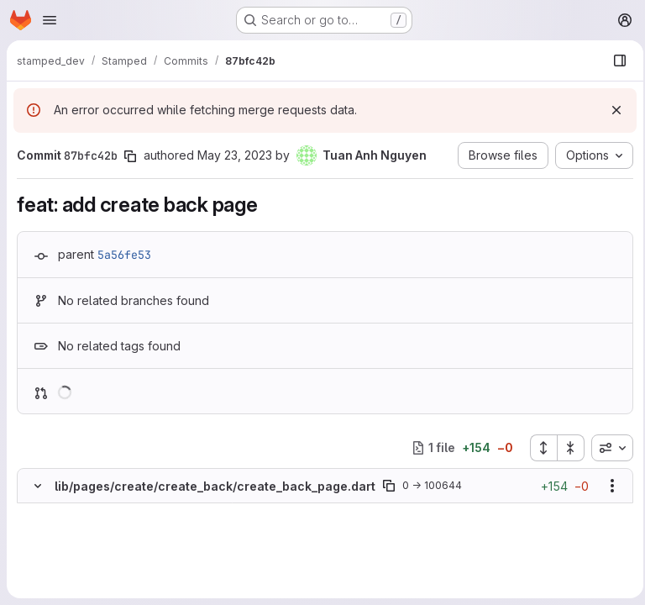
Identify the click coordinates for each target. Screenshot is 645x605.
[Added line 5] (77, 579)
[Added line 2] (77, 528)
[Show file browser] (614, 60)
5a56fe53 (124, 254)
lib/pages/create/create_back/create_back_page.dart (215, 486)
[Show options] (607, 486)
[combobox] (607, 447)
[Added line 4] (77, 562)
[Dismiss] (611, 110)
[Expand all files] (538, 447)
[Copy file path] (389, 486)
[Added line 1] (77, 511)
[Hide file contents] (38, 486)
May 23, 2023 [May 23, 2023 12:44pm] (234, 155)
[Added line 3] (77, 545)
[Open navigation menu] (49, 20)
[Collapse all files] (566, 447)
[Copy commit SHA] (130, 156)
